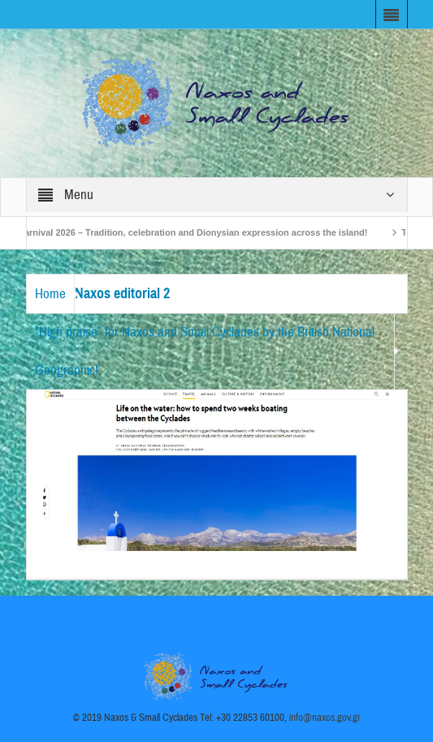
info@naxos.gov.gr (325, 717)
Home (50, 293)
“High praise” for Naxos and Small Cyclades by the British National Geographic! (205, 351)
